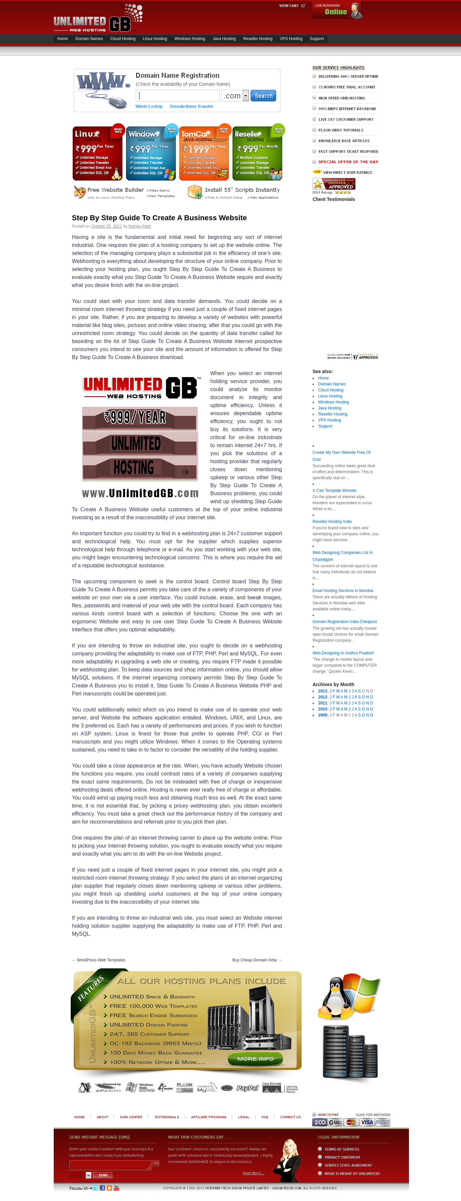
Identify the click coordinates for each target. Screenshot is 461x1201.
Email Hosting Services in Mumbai (343, 590)
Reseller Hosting (258, 38)
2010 (322, 709)
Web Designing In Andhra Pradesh (343, 653)
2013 (322, 691)
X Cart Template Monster (335, 490)
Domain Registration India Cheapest (345, 621)
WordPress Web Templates (98, 960)
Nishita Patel (139, 226)
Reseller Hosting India (332, 521)
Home (62, 38)
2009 (322, 715)
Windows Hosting (189, 38)
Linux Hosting (155, 38)
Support (317, 38)
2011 (322, 703)
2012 (322, 697)
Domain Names (89, 38)
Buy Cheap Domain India (257, 960)
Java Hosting (224, 38)
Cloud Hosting (122, 38)
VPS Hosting (291, 38)
